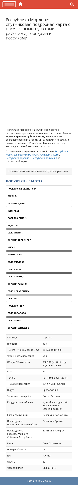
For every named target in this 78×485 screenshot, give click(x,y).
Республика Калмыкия (44, 158)
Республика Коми (49, 154)
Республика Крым (28, 154)
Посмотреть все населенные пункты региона (38, 171)
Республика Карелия (17, 158)
